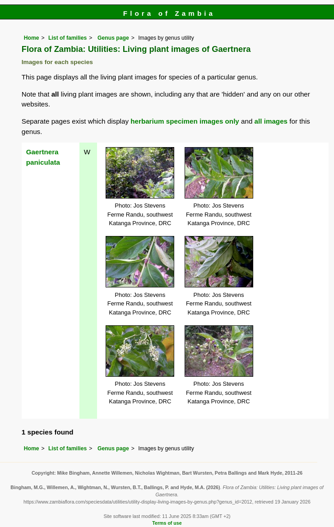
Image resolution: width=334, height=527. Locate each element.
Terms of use (166, 523)
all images (271, 121)
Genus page (113, 38)
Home (31, 38)
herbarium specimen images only (184, 121)
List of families (67, 38)
